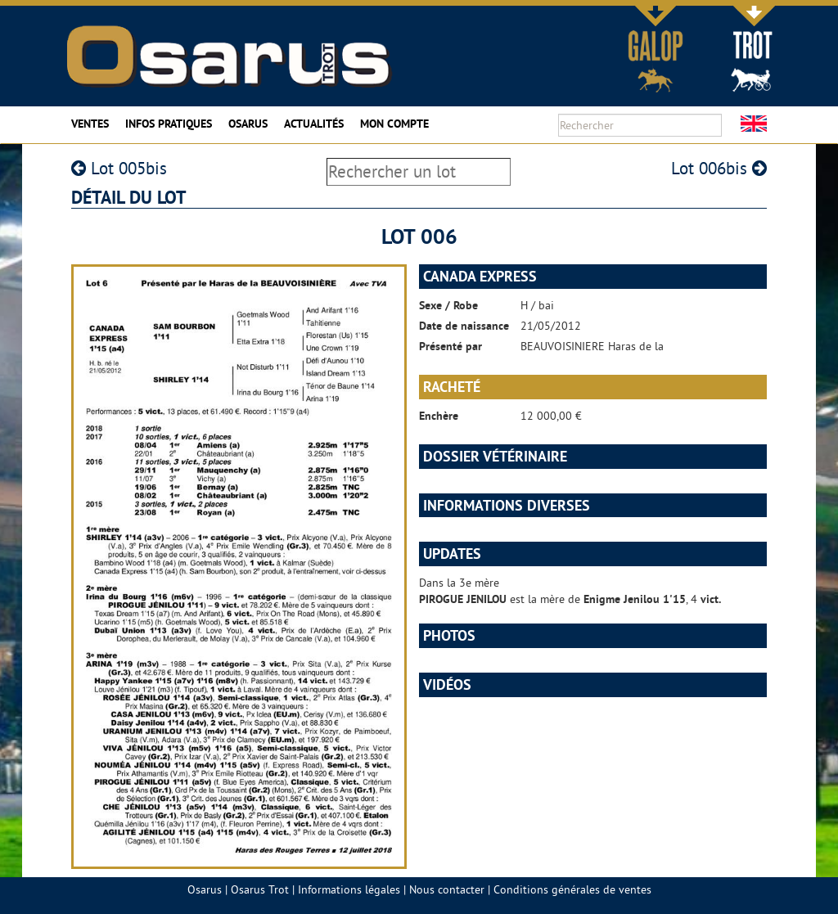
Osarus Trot (260, 889)
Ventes (90, 123)
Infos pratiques (168, 123)
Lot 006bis (719, 168)
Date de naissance (464, 325)
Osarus (248, 123)
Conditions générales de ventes (572, 889)
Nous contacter (446, 889)
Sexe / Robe (448, 305)
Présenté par (450, 346)
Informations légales (349, 889)
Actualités (314, 123)
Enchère (438, 415)
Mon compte (394, 123)
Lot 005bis (119, 168)
